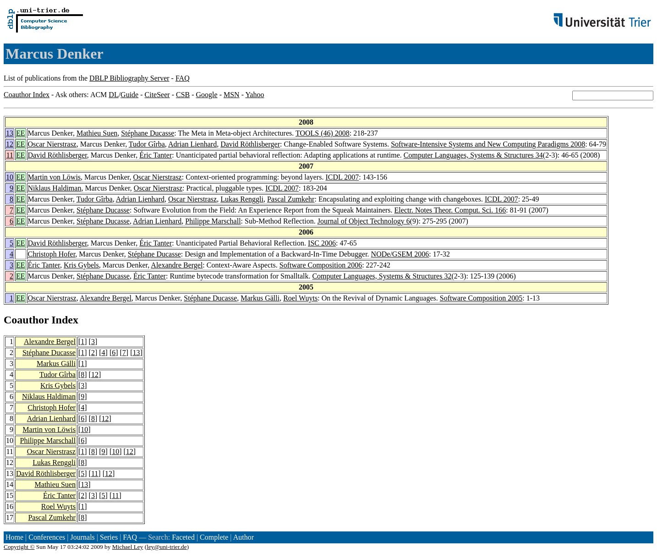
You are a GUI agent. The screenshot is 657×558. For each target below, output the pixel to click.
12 (9, 144)
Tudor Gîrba (147, 144)
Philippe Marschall (213, 221)
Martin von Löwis (54, 177)
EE (20, 133)
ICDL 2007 (342, 177)
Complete (214, 537)
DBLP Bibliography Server (129, 78)
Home (14, 537)
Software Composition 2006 (320, 265)
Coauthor (26, 320)
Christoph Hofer (52, 254)
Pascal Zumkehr (291, 199)
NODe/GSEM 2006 (400, 254)
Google (207, 94)
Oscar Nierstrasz (52, 144)
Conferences (46, 537)
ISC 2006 (322, 243)
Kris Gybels (81, 265)
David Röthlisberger (250, 144)
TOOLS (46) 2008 (323, 133)
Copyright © (19, 546)
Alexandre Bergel (177, 265)
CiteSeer (157, 94)
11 (9, 155)
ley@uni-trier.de (166, 546)
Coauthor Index (26, 94)
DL (113, 94)
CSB (183, 94)
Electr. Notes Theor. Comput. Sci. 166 (450, 210)
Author (243, 537)
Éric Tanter (155, 155)
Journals (82, 537)
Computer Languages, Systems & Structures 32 (381, 276)
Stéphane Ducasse (147, 133)
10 (9, 177)
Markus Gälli (260, 298)
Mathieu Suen (97, 133)
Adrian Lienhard (192, 144)
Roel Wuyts (300, 298)
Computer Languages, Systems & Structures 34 (473, 155)
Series (109, 537)
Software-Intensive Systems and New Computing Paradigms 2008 (488, 144)
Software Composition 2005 (481, 298)
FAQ (182, 78)
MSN (232, 94)
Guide (129, 94)
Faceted (183, 537)
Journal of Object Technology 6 (364, 221)
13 (9, 133)
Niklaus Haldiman (55, 188)
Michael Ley (127, 546)
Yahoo (254, 94)
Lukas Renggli (241, 199)
